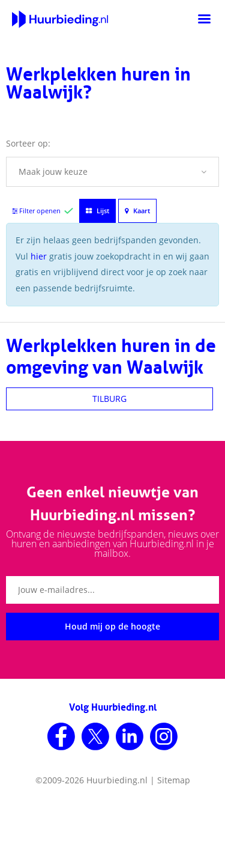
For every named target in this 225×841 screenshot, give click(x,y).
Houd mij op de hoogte (112, 626)
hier (39, 256)
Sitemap (173, 780)
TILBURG (109, 398)
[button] (112, 172)
